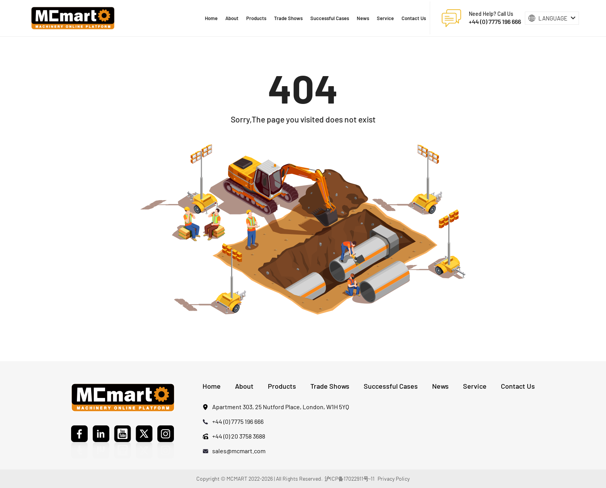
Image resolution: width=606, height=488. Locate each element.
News (440, 386)
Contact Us (518, 386)
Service (475, 386)
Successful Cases (391, 386)
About (244, 386)
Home (212, 386)
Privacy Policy (394, 478)
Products (282, 386)
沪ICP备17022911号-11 (349, 478)
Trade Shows (329, 386)
